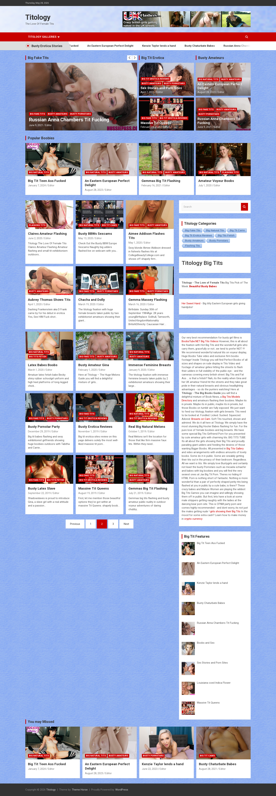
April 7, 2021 (147, 92)
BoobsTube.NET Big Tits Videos (200, 341)
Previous (75, 524)
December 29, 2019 (39, 431)
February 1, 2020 (87, 369)
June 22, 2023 (150, 768)
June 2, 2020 (35, 238)
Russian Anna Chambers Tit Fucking (253, 45)
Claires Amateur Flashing (47, 234)
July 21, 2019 (135, 493)
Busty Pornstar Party (44, 427)
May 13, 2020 (85, 238)
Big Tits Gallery (235, 448)
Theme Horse (80, 789)
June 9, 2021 (36, 125)
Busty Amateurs (57, 114)
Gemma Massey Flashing (147, 300)
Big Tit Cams (109, 225)
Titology (38, 17)
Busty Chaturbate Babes (207, 45)
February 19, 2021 (151, 127)
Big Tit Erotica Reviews (155, 79)
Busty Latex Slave (41, 488)
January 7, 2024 (37, 185)
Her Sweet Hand (191, 303)
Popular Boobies (41, 138)
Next (126, 524)
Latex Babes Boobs (42, 365)
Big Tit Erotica (152, 58)
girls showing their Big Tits (225, 511)
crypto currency (193, 518)
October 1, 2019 (137, 431)
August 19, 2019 (87, 493)
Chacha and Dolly (91, 300)
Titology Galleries (42, 36)
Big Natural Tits (208, 79)
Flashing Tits (230, 172)
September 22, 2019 (39, 493)
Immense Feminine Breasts (149, 365)
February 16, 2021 (151, 185)
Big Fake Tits (38, 58)
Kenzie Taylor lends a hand (166, 45)
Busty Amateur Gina (93, 365)
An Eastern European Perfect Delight (117, 45)
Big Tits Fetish (37, 356)
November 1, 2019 (88, 431)
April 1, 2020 (35, 304)
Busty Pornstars (80, 114)
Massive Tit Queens (156, 123)
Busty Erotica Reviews (95, 427)
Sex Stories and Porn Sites (161, 88)
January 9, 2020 (137, 369)
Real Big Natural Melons (146, 427)
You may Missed (41, 722)
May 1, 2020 (135, 242)
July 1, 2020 (205, 185)
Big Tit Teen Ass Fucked (47, 181)
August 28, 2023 (206, 92)
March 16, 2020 (137, 304)
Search (244, 207)
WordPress (121, 789)
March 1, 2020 (36, 369)
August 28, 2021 (208, 768)
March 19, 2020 (86, 304)
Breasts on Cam (200, 419)
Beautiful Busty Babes (203, 286)
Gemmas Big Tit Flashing (161, 181)
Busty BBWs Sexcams (95, 234)
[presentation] (129, 57)
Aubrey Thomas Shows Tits (49, 300)
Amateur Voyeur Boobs (216, 181)
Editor (48, 125)
